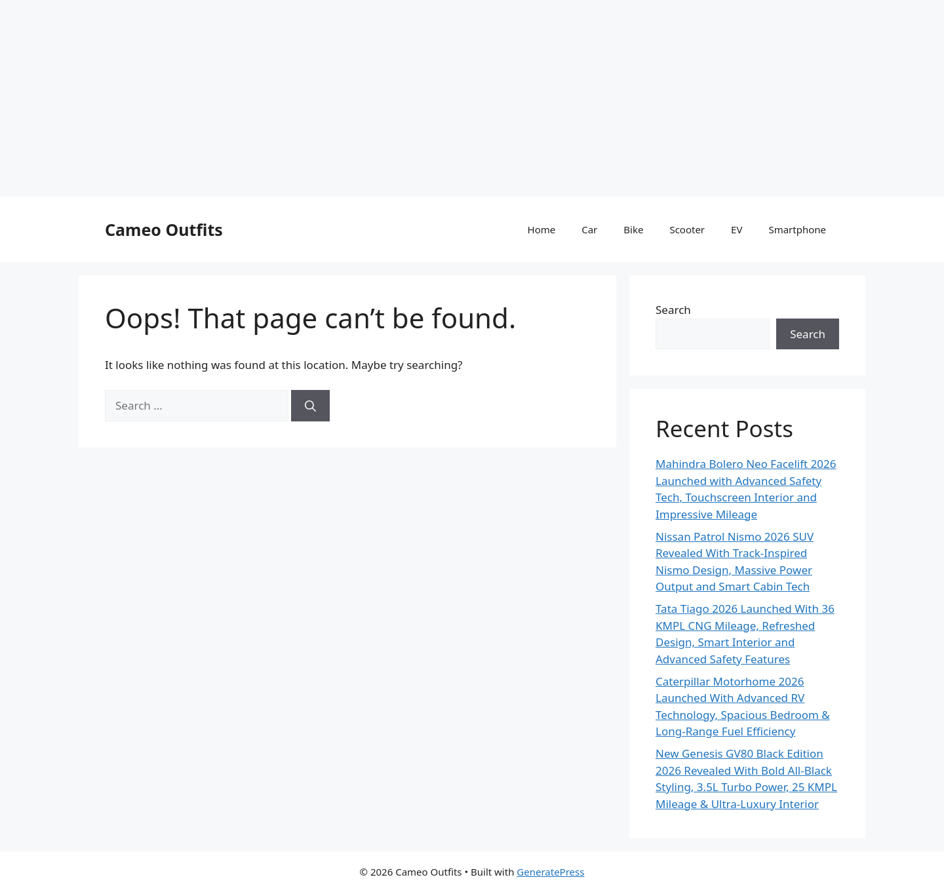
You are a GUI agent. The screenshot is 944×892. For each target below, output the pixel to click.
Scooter (687, 229)
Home (542, 229)
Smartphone (797, 229)
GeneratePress (550, 871)
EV (736, 229)
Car (589, 229)
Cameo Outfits (164, 229)
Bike (633, 229)
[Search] (310, 405)
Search (673, 309)
